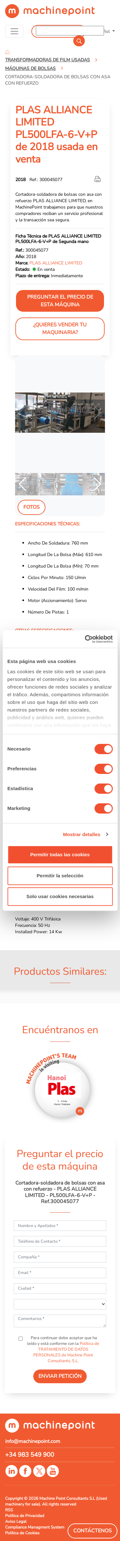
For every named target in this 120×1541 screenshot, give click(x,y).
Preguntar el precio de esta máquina (60, 301)
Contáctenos (92, 1530)
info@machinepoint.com (32, 1441)
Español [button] (102, 31)
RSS (9, 1510)
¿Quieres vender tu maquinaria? (60, 328)
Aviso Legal (16, 1521)
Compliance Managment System (34, 1527)
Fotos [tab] (31, 507)
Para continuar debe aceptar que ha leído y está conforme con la (63, 1349)
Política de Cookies (22, 1533)
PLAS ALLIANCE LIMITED (55, 263)
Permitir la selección (60, 875)
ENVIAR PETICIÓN (60, 1376)
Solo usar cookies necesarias (59, 896)
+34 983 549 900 (29, 1455)
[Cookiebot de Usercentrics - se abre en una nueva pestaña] (85, 639)
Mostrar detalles (81, 834)
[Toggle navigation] (14, 31)
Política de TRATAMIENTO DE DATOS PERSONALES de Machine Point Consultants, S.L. (66, 1352)
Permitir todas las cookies (60, 854)
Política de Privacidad (24, 1516)
